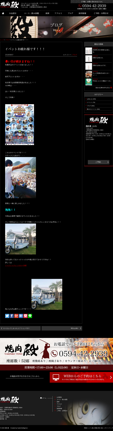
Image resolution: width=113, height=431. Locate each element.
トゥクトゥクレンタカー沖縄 (16, 265)
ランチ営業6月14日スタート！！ (101, 74)
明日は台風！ (75, 328)
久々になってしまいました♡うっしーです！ (16, 328)
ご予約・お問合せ (101, 13)
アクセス (58, 13)
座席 (47, 13)
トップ (2, 40)
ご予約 (98, 162)
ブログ (70, 13)
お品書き (13, 13)
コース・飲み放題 (31, 13)
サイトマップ (109, 428)
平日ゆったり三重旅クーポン (102, 81)
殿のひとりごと (91, 109)
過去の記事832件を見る (103, 87)
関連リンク (87, 428)
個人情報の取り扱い (98, 428)
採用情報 (82, 13)
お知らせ (89, 99)
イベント (89, 102)
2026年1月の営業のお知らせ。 (101, 51)
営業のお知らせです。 (100, 65)
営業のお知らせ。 (98, 58)
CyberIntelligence (22, 428)
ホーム (44, 398)
